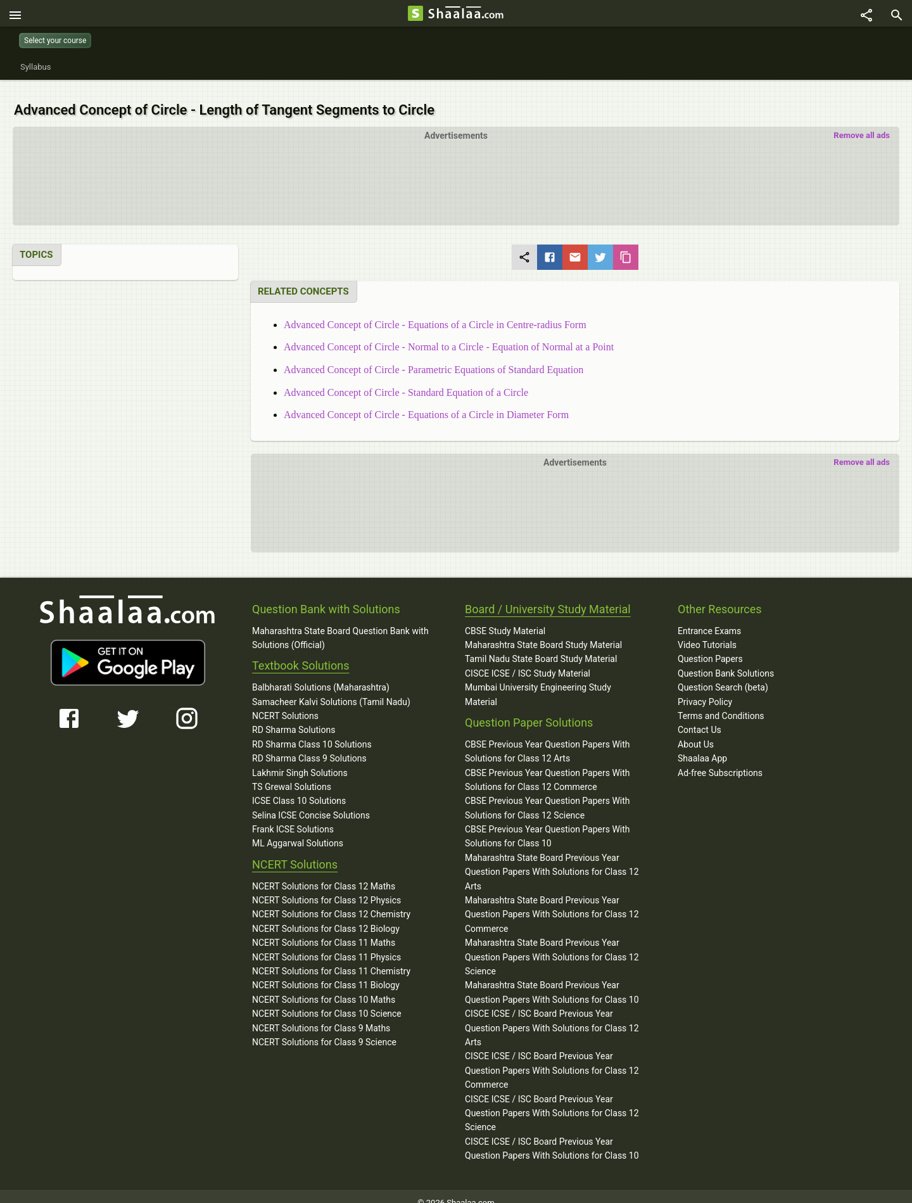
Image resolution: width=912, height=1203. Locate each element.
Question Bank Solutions (726, 660)
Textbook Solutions (300, 652)
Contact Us (699, 716)
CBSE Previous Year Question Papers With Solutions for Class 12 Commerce (547, 766)
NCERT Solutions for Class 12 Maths (323, 872)
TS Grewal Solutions (291, 773)
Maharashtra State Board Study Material (543, 632)
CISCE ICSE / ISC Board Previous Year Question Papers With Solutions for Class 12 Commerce (552, 1057)
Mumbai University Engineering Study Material (538, 681)
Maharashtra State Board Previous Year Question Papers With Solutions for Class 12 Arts (552, 858)
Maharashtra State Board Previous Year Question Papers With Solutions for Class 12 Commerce (552, 901)
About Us (696, 730)
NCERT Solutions (285, 702)
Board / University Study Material (548, 595)
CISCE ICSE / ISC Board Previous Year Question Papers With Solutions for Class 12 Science (552, 1099)
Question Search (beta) (723, 674)
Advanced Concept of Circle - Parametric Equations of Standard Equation (433, 356)
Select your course (55, 40)
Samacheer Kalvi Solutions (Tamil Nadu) (331, 688)
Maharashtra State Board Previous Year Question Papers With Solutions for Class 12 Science (552, 943)
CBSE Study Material (505, 617)
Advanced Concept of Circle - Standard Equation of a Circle (406, 378)
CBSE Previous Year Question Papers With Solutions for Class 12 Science (547, 794)
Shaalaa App (702, 745)
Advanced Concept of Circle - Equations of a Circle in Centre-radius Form (435, 311)
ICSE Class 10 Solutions (299, 787)
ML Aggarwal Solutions (297, 830)
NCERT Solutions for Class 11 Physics (326, 943)
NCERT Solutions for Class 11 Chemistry (331, 958)
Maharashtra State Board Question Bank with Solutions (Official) (340, 624)
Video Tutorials (707, 632)
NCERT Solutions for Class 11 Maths (323, 929)
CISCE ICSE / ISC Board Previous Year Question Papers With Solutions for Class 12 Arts (552, 1014)
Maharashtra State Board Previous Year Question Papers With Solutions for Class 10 (552, 979)
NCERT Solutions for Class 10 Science (327, 1000)
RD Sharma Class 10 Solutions (312, 731)
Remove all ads (861, 122)
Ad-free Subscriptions (720, 759)
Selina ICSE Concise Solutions (311, 801)
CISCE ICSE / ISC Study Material (527, 660)
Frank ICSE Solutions (293, 816)
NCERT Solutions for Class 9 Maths (321, 1014)
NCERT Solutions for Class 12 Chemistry (331, 901)
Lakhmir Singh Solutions (300, 759)
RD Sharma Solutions (293, 716)
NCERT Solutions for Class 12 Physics (326, 887)
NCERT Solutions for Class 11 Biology (326, 972)
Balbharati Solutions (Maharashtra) (321, 674)
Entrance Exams (709, 617)
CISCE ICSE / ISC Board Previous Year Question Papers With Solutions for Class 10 (552, 1135)
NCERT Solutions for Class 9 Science (324, 1029)
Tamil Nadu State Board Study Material (541, 645)
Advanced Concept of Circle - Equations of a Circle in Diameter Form (426, 401)
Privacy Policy (705, 688)
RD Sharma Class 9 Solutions (309, 745)
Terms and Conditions (721, 702)
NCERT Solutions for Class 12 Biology (326, 915)
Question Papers (710, 645)
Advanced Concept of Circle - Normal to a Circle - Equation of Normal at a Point (449, 333)
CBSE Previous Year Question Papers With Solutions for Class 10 (547, 823)
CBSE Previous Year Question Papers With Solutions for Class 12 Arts (547, 738)
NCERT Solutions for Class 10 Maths (323, 986)
